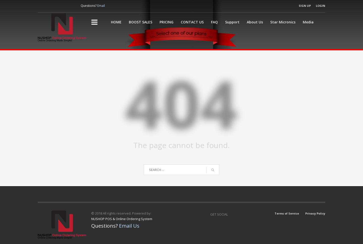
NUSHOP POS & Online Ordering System (121, 219)
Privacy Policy (315, 213)
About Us (255, 22)
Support (232, 22)
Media (308, 22)
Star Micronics (282, 22)
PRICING (166, 22)
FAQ (214, 22)
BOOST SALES (140, 22)
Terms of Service (287, 213)
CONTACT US (192, 22)
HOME (116, 22)
